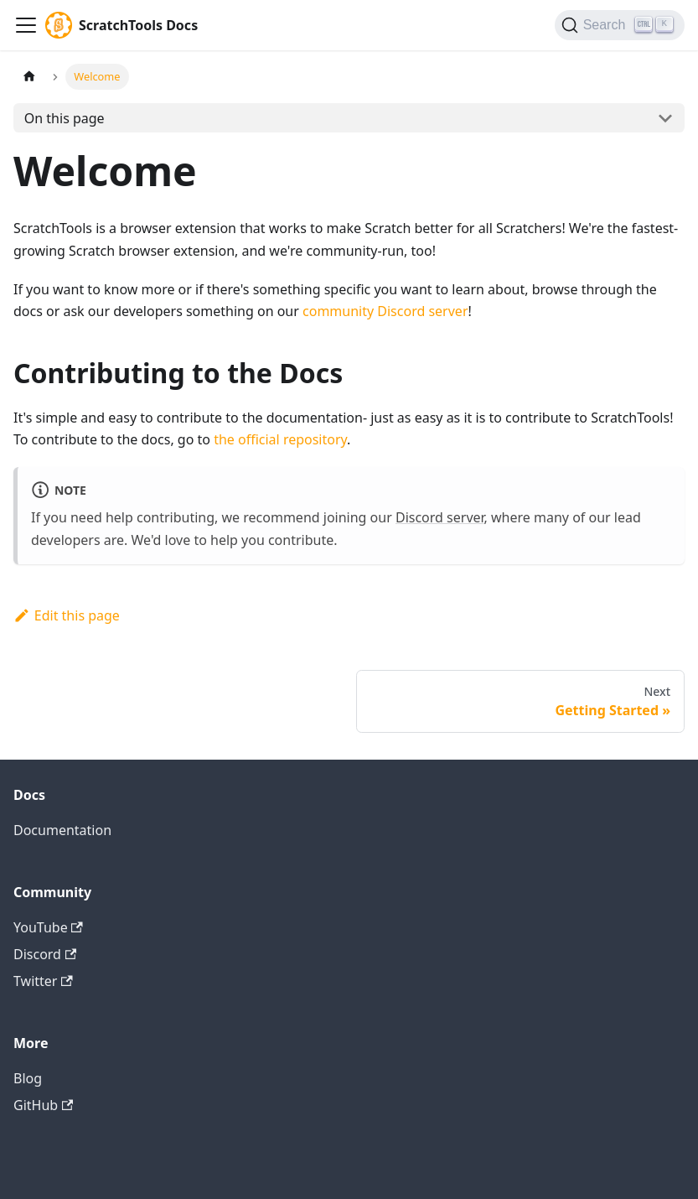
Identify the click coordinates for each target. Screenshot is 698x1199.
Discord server (440, 517)
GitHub (43, 1105)
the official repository (280, 439)
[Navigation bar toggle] (26, 25)
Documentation (62, 830)
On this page (64, 118)
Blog (27, 1078)
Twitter (43, 981)
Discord (44, 954)
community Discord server (385, 311)
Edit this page (66, 615)
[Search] (620, 25)
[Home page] (29, 77)
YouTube (48, 927)
